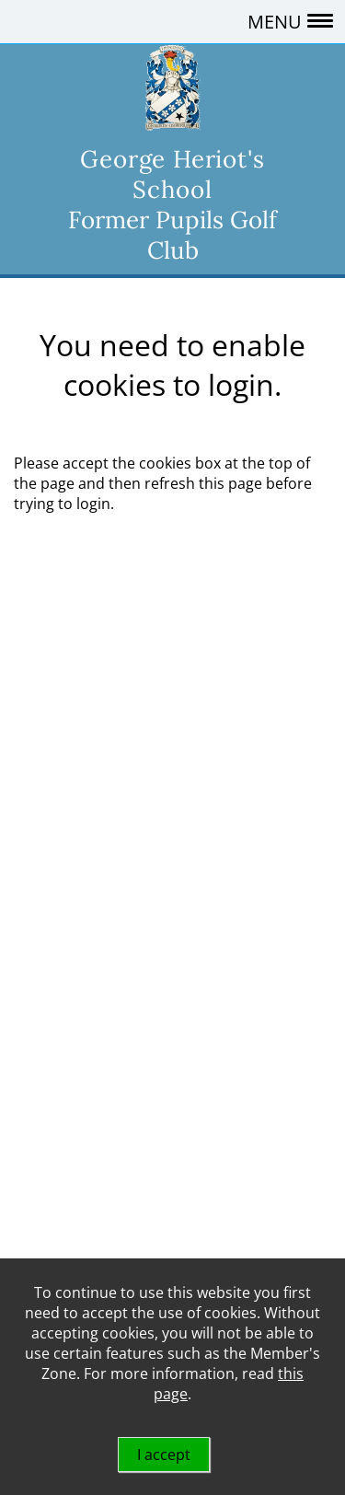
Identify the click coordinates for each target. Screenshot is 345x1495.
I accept (163, 1454)
